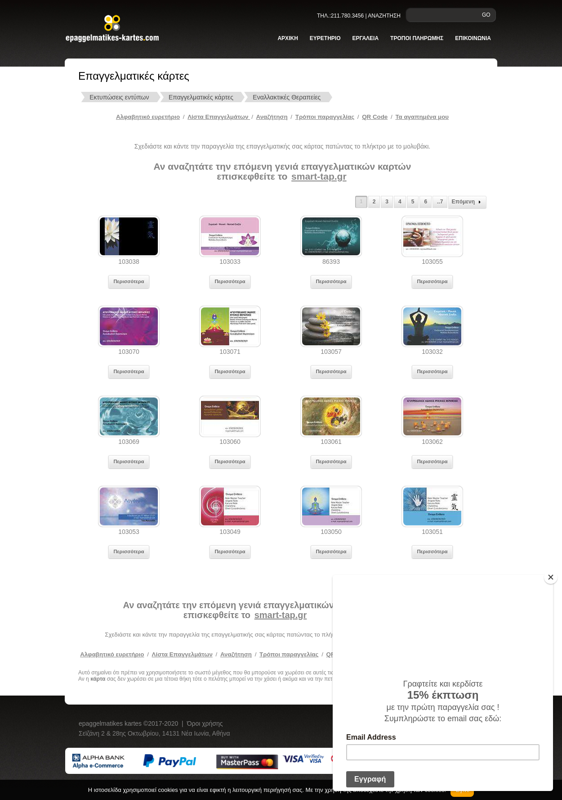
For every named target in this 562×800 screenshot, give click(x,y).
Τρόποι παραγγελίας (288, 654)
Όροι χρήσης (205, 723)
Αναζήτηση (272, 116)
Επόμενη (467, 202)
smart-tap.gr (319, 176)
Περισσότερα (128, 281)
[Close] (551, 577)
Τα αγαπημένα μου (422, 116)
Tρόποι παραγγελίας (324, 116)
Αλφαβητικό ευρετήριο (148, 116)
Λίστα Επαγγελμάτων (218, 116)
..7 (440, 202)
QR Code (375, 116)
